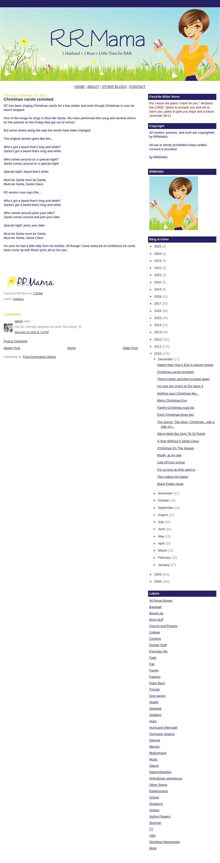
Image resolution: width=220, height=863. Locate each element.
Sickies (154, 810)
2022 (158, 268)
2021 (158, 275)
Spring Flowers (159, 816)
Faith (152, 658)
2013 (158, 332)
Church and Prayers (163, 626)
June (162, 529)
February (165, 557)
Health (154, 702)
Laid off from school (171, 462)
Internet (154, 740)
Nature (154, 765)
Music (153, 759)
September (166, 508)
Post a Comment (15, 341)
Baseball (155, 607)
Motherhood (157, 753)
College (154, 632)
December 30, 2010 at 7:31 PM (32, 332)
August (163, 515)
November (166, 493)
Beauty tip (156, 613)
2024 (158, 254)
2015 (158, 318)
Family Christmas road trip (175, 407)
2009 (158, 574)
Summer (155, 823)
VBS (152, 835)
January (164, 565)
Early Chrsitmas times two (175, 414)
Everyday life (158, 651)
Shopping (156, 804)
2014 (158, 325)
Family (154, 670)
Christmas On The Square (175, 448)
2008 (158, 581)
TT (151, 829)
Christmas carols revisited (28, 99)
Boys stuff (156, 619)
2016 (158, 311)
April (161, 543)
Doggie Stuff (158, 645)
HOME (79, 87)
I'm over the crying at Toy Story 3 (180, 386)
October (164, 500)
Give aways (157, 696)
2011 (158, 346)
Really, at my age (169, 455)
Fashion (154, 677)
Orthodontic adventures (165, 778)
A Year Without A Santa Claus (178, 441)
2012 (158, 339)
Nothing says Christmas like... (178, 393)
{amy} (19, 321)
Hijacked (155, 708)
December (166, 359)
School (154, 797)
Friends (154, 689)
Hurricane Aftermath (163, 727)
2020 (158, 282)
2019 (158, 289)
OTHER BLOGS (114, 87)
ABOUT (93, 87)
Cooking (155, 638)
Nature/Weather (160, 772)
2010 (158, 353)
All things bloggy (160, 600)
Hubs (153, 721)
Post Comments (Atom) (39, 357)
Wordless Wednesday (164, 842)
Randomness (158, 791)
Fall (151, 664)
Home (71, 348)
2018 (158, 296)
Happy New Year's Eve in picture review (185, 365)
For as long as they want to (176, 469)
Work (153, 848)
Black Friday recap (170, 484)
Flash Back (157, 683)
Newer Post (12, 348)
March (163, 550)
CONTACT (137, 87)
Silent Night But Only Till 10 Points (181, 434)
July (161, 522)
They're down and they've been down (183, 379)
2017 (158, 303)
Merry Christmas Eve (172, 400)
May (161, 536)
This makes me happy (172, 477)
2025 (158, 246)
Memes (154, 746)
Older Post (130, 348)
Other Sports (158, 785)
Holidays (18, 299)
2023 (158, 261)
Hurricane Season (162, 734)
